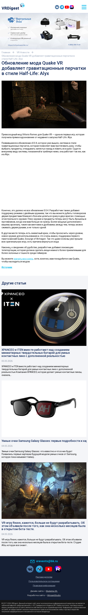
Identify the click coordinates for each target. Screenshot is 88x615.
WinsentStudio (54, 595)
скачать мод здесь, (24, 258)
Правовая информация (44, 585)
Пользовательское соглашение (44, 581)
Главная (6, 52)
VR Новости (23, 52)
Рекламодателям (44, 577)
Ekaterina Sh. (52, 591)
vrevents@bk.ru (44, 561)
